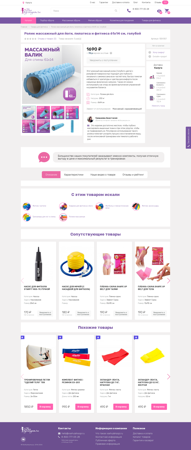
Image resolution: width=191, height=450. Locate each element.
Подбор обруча (47, 20)
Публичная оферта (105, 440)
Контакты (146, 2)
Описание (51, 174)
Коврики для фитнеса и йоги (81, 206)
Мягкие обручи (95, 20)
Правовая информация (108, 444)
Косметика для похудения (122, 20)
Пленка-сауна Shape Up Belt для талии (113, 287)
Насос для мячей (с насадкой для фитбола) (76, 287)
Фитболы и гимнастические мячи (116, 207)
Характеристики (73, 174)
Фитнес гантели (39, 206)
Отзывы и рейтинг (133, 174)
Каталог (28, 20)
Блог (136, 2)
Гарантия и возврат (143, 440)
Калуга (27, 2)
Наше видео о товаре (103, 174)
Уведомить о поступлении (103, 60)
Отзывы (161, 2)
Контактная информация (109, 437)
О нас (92, 2)
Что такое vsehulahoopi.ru (109, 433)
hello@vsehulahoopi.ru (71, 433)
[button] (168, 280)
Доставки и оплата (120, 2)
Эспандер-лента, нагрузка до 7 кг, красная (110, 382)
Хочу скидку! (158, 52)
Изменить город (158, 106)
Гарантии (103, 2)
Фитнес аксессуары (150, 206)
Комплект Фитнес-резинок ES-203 (73, 381)
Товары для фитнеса (151, 20)
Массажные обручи (71, 20)
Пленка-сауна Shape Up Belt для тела (151, 287)
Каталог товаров (141, 437)
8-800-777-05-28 (141, 9)
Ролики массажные (77, 217)
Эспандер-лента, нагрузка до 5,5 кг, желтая (148, 382)
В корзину (45, 406)
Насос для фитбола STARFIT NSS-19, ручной (37, 287)
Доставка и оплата (142, 433)
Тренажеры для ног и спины (44, 217)
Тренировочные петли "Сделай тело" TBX (37, 381)
